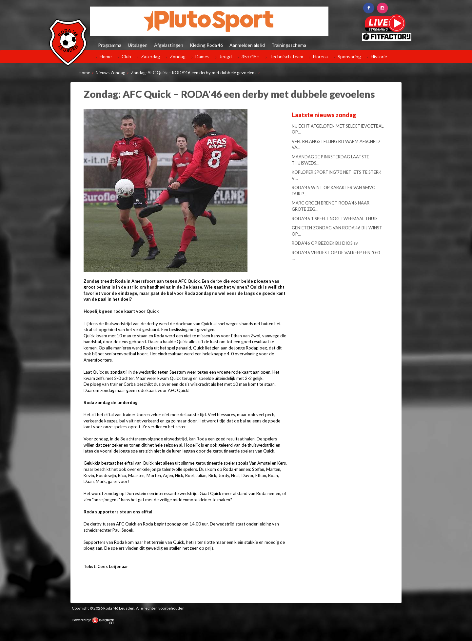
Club (126, 56)
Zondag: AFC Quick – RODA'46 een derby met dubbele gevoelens (193, 72)
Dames (202, 56)
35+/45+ (251, 56)
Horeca (320, 56)
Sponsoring (349, 56)
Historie (379, 56)
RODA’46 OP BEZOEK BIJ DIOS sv (325, 243)
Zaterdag (150, 56)
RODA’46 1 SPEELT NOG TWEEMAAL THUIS (335, 218)
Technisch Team (286, 56)
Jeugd (225, 56)
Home (106, 56)
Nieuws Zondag (110, 72)
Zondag (178, 56)
